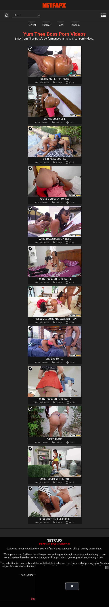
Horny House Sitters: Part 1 (54, 399)
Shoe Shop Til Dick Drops (54, 519)
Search (6, 15)
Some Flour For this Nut (54, 479)
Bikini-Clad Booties (54, 159)
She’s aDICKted (54, 359)
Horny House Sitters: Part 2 (54, 279)
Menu (103, 15)
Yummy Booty (54, 439)
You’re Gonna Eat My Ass (54, 199)
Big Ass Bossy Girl (54, 119)
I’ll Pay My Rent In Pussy (54, 79)
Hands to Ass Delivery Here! (54, 239)
